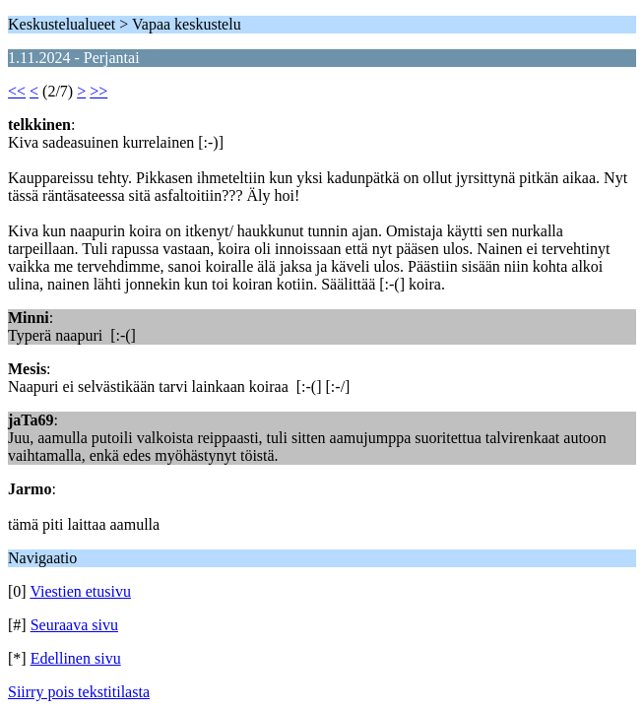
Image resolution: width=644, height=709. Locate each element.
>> (98, 91)
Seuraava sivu (74, 624)
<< (17, 91)
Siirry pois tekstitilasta (79, 691)
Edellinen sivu (76, 658)
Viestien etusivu (80, 591)
